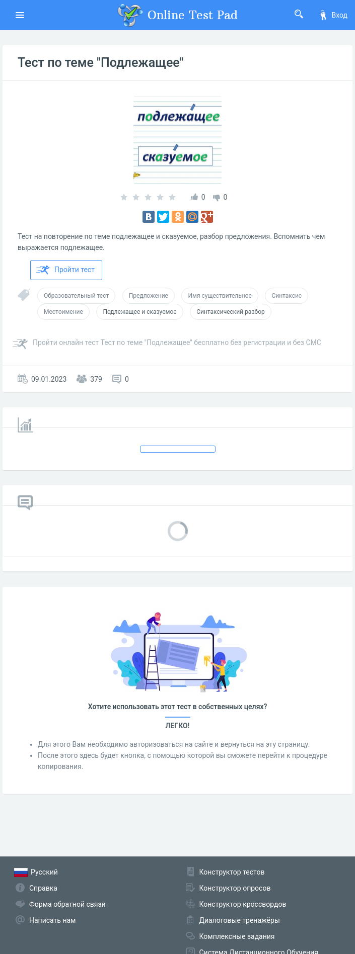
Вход (332, 15)
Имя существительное (219, 295)
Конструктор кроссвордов (243, 904)
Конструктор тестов (232, 872)
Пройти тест (65, 270)
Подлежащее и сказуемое (139, 311)
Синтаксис (286, 295)
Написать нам (52, 920)
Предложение (148, 295)
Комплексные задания (237, 936)
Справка (43, 888)
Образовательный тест (76, 295)
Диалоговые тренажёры (239, 920)
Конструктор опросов (235, 888)
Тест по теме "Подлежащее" (101, 62)
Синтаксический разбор (230, 311)
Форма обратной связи (67, 904)
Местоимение (63, 311)
